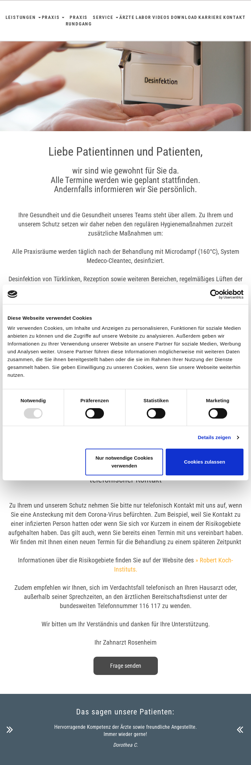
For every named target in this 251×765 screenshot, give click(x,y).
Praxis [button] (53, 17)
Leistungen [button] (23, 17)
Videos (161, 17)
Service (105, 17)
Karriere (210, 17)
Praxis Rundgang (79, 20)
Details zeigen (214, 437)
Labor (143, 17)
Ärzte (127, 17)
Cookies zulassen (204, 462)
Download (184, 17)
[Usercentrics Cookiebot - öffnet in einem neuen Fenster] (214, 294)
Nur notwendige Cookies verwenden (124, 461)
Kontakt (234, 17)
